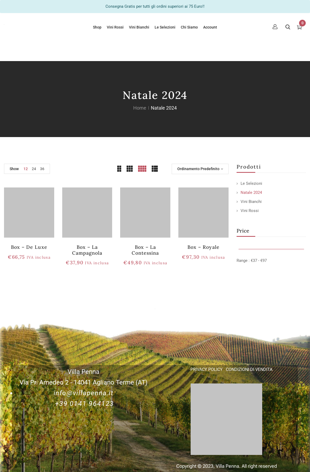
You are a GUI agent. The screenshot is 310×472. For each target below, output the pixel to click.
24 (34, 169)
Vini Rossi (250, 210)
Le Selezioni (251, 183)
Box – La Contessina (145, 250)
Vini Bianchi (251, 201)
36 (42, 169)
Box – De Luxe (29, 247)
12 (25, 169)
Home (139, 108)
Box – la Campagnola (87, 250)
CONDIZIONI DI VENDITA (249, 369)
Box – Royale (203, 247)
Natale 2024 (251, 192)
